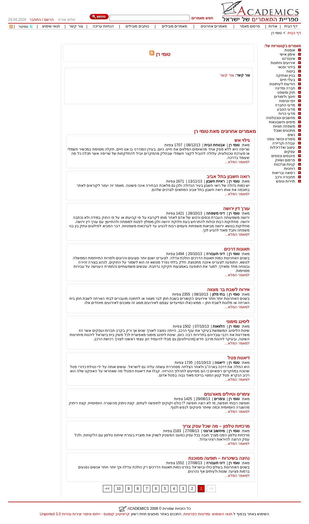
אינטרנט (288, 59)
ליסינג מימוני (238, 321)
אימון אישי (287, 54)
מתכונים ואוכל (284, 130)
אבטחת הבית (214, 145)
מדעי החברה (285, 105)
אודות (273, 26)
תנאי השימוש (222, 514)
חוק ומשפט (286, 92)
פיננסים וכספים (283, 156)
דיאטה (220, 363)
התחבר (35, 20)
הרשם (49, 20)
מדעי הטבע (286, 109)
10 (118, 489)
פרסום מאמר (250, 26)
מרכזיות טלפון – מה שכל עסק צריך (216, 426)
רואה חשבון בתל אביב (228, 176)
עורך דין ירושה (236, 208)
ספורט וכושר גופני (281, 139)
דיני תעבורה (215, 254)
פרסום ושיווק (285, 160)
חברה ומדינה (285, 88)
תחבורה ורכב (285, 177)
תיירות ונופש (285, 181)
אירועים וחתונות (283, 63)
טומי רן (276, 33)
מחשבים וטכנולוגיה (280, 118)
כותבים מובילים (137, 26)
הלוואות (219, 326)
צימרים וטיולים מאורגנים (227, 393)
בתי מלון (218, 294)
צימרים (219, 399)
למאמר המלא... (237, 162)
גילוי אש (242, 140)
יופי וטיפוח (287, 101)
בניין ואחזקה (285, 75)
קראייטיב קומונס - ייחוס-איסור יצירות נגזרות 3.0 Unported (85, 514)
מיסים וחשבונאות (282, 122)
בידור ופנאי (286, 67)
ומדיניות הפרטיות (196, 514)
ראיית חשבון (215, 181)
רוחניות (289, 169)
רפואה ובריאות (283, 173)
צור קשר (76, 26)
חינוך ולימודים (284, 97)
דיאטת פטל (239, 357)
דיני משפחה (215, 213)
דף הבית (291, 26)
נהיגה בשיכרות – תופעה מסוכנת (219, 458)
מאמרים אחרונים (214, 26)
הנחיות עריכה (103, 26)
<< (107, 489)
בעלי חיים (287, 80)
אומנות (290, 50)
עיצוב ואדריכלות (282, 147)
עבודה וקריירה (283, 143)
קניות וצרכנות (284, 164)
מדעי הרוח (287, 114)
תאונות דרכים (237, 248)
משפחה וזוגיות (284, 126)
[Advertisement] (191, 41)
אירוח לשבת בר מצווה (228, 289)
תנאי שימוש (51, 26)
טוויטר (23, 26)
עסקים (289, 152)
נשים (291, 135)
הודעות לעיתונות (282, 84)
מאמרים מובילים (174, 26)
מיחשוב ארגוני (214, 431)
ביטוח (290, 71)
